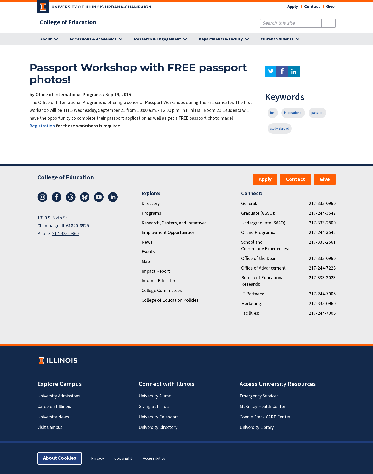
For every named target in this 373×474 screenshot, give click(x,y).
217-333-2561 (322, 242)
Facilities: (250, 313)
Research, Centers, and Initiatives (174, 223)
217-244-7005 (322, 294)
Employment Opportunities (168, 232)
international (293, 112)
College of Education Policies (170, 300)
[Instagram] (42, 200)
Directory (151, 203)
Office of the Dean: (259, 258)
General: (249, 203)
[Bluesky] (84, 200)
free (272, 112)
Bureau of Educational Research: (263, 281)
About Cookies (59, 458)
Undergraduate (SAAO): (263, 223)
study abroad (279, 128)
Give (330, 6)
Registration (42, 126)
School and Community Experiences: (265, 245)
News (147, 242)
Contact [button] (312, 6)
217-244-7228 (322, 268)
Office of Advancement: (264, 268)
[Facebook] (56, 200)
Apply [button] (292, 6)
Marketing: (251, 303)
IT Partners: (252, 294)
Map (146, 261)
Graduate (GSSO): (258, 213)
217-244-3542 (322, 213)
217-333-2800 (322, 223)
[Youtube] (98, 200)
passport (317, 112)
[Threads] (70, 200)
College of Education (68, 22)
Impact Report (156, 271)
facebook (282, 71)
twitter (270, 71)
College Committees (162, 290)
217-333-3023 (322, 277)
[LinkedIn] (113, 200)
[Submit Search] (328, 23)
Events (148, 252)
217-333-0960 (65, 233)
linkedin (294, 71)
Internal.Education (160, 281)
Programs (151, 213)
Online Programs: (258, 232)
